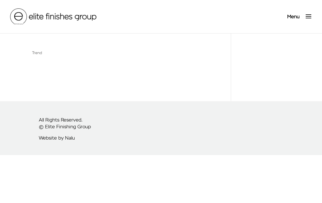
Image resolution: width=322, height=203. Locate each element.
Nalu (70, 138)
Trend (37, 52)
